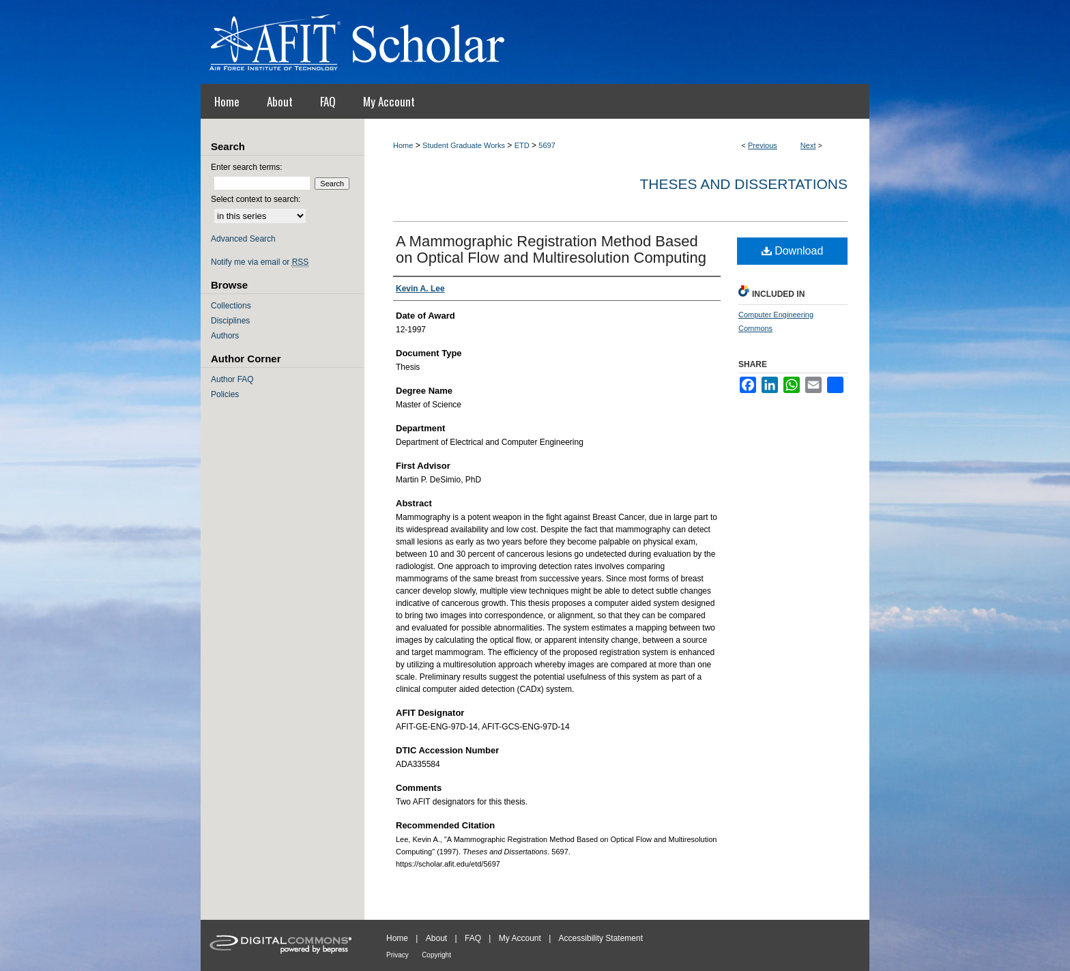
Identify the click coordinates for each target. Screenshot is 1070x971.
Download (793, 251)
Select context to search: (255, 199)
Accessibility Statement (601, 938)
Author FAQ (232, 379)
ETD (522, 145)
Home (403, 145)
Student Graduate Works (463, 145)
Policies (225, 394)
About (436, 938)
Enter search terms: (247, 167)
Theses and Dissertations (743, 184)
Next (808, 145)
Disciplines (230, 320)
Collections (231, 305)
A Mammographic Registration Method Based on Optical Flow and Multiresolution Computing (551, 249)
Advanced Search (243, 239)
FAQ (473, 938)
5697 (546, 145)
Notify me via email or (259, 262)
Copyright (436, 955)
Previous (762, 145)
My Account (520, 938)
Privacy (397, 955)
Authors (225, 335)
